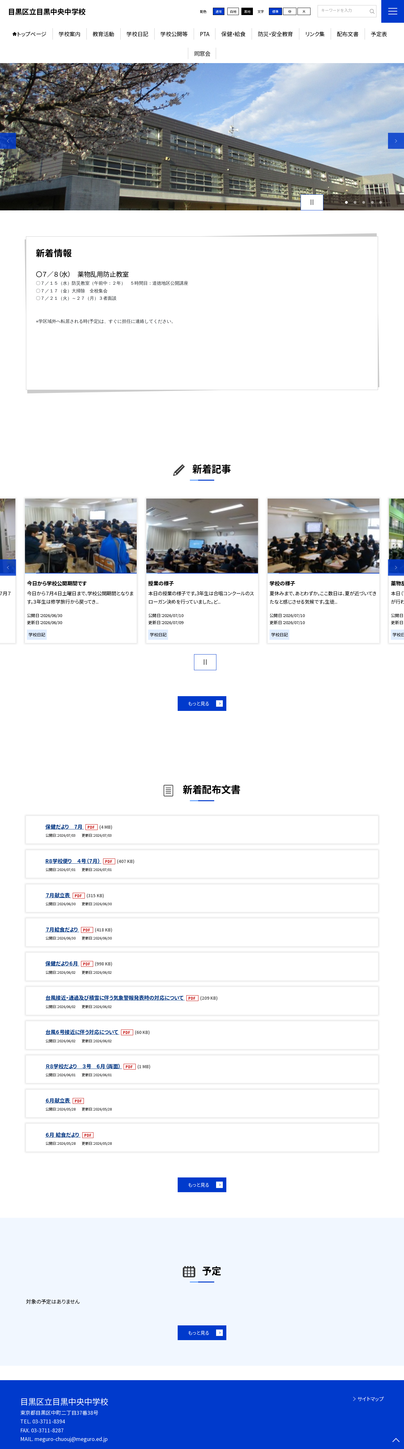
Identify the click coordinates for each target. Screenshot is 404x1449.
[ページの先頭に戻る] (396, 1441)
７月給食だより (62, 929)
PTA (204, 34)
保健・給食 (233, 34)
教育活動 (103, 34)
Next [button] (396, 141)
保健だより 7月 (64, 826)
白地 (233, 11)
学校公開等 (174, 34)
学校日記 (137, 34)
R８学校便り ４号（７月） (73, 861)
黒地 (247, 11)
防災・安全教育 (275, 34)
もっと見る (198, 703)
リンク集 (315, 34)
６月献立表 (58, 1100)
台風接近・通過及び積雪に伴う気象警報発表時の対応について (115, 997)
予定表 (379, 34)
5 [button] (380, 202)
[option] (202, 136)
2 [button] (354, 202)
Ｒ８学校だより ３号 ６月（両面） (83, 1066)
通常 (218, 11)
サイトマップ (370, 1399)
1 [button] (346, 202)
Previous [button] (8, 141)
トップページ (31, 34)
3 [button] (363, 202)
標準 (275, 11)
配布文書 (348, 34)
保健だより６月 (62, 963)
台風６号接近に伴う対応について (82, 1032)
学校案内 (69, 34)
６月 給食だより (63, 1134)
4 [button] (372, 202)
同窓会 (202, 53)
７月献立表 (58, 895)
